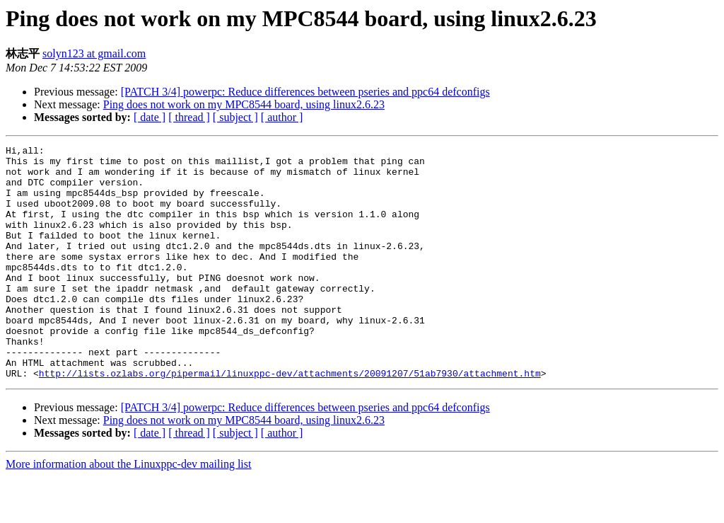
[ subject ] (235, 117)
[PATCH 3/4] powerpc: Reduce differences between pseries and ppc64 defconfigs (305, 92)
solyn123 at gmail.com (94, 53)
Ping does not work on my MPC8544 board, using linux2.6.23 (244, 104)
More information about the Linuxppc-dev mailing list (128, 511)
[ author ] (282, 117)
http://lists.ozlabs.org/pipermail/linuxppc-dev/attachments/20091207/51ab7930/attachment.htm (290, 419)
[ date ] (149, 117)
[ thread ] (189, 117)
